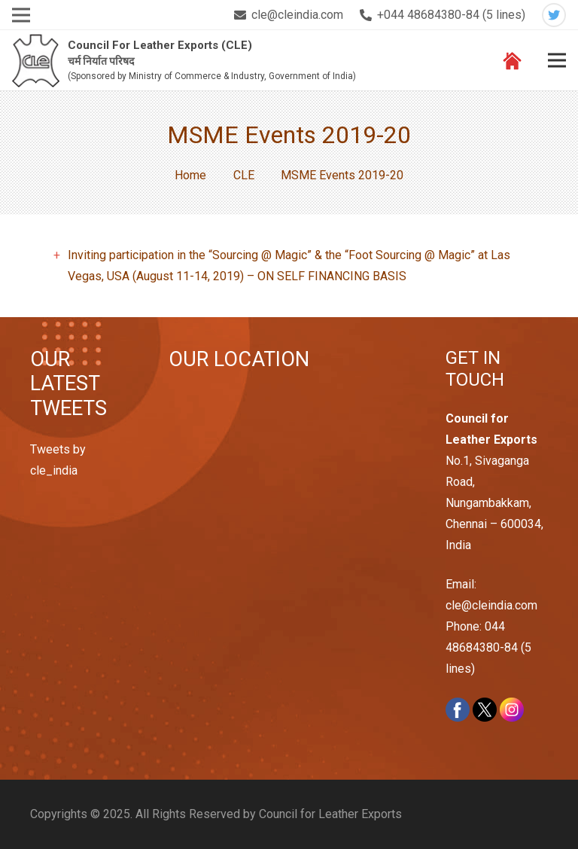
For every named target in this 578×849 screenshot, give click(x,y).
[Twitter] (554, 15)
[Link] (35, 60)
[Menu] (557, 60)
